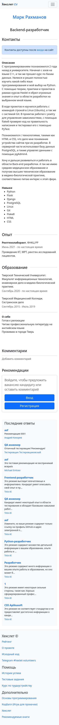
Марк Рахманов (29, 17)
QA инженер (12, 445)
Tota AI (8, 491)
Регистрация (29, 406)
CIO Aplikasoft (13, 605)
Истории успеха (11, 673)
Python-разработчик (17, 541)
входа (40, 50)
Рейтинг (7, 641)
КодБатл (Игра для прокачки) (19, 704)
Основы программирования (19, 698)
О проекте (8, 648)
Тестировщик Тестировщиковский (22, 452)
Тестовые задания (13, 679)
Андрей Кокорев (13, 437)
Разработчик (12, 562)
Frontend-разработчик (18, 477)
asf (6, 430)
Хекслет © (10, 636)
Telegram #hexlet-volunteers (19, 660)
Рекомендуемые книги (16, 717)
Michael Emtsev (12, 470)
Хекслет (6, 710)
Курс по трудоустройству (17, 685)
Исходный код (10, 654)
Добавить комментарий (16, 359)
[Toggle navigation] (52, 4)
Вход (29, 398)
